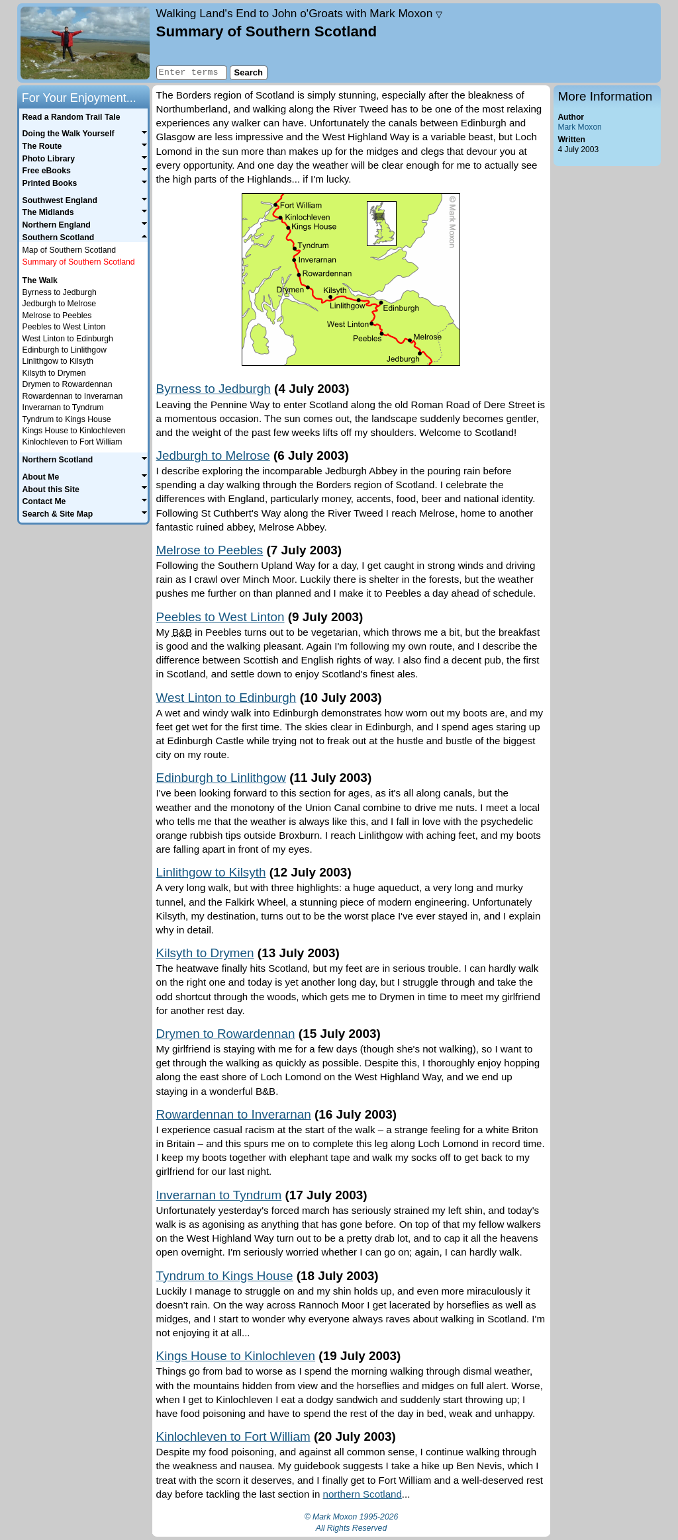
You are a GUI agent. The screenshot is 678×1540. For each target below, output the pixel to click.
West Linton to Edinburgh (226, 698)
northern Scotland (362, 1494)
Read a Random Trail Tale (71, 117)
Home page (85, 43)
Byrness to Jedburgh (213, 389)
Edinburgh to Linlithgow (221, 778)
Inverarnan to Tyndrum (219, 1195)
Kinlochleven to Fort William (233, 1436)
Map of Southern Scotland (69, 250)
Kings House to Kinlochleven (235, 1356)
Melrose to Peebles (210, 550)
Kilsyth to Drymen (205, 953)
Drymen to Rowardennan (225, 1034)
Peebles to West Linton (220, 617)
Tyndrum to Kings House (224, 1276)
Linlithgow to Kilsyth (211, 872)
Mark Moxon (579, 127)
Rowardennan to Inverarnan (233, 1114)
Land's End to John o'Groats (299, 13)
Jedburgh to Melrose (213, 455)
